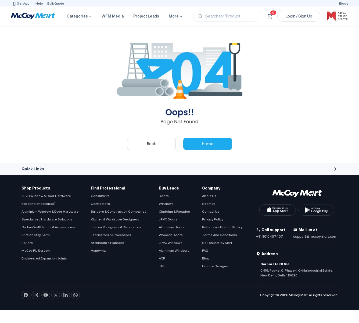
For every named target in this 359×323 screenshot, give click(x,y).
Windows (166, 203)
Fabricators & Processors (111, 235)
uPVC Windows (170, 242)
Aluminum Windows (174, 250)
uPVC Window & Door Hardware (46, 196)
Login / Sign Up (299, 16)
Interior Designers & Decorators (116, 227)
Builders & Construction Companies (118, 211)
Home (207, 143)
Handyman (99, 250)
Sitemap (209, 203)
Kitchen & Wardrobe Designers (115, 219)
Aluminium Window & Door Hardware (50, 211)
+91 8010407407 (269, 236)
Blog (205, 258)
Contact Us (210, 211)
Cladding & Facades (174, 211)
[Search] (226, 16)
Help (39, 3)
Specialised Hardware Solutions (47, 219)
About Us (209, 196)
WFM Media (113, 16)
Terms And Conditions (219, 235)
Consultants (100, 196)
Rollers (27, 242)
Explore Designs (215, 266)
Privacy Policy (212, 219)
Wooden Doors (171, 235)
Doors (164, 196)
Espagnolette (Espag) (38, 203)
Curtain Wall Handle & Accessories (48, 227)
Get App (21, 4)
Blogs (343, 3)
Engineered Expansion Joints (44, 258)
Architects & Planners (107, 242)
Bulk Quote (55, 3)
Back (151, 143)
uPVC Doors (168, 219)
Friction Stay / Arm (35, 235)
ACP (162, 258)
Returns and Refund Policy (222, 227)
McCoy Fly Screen (35, 250)
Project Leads (146, 16)
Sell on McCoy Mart (217, 242)
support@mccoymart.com (315, 236)
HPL (162, 266)
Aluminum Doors (172, 227)
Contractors (100, 203)
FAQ (205, 250)
